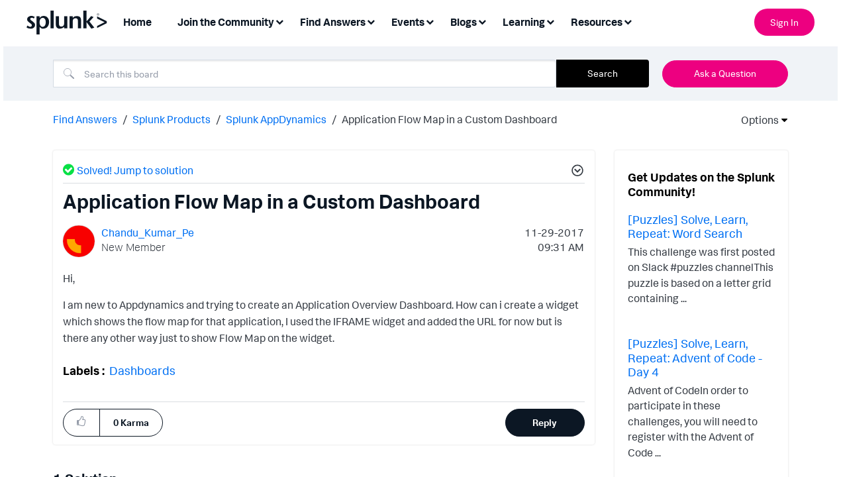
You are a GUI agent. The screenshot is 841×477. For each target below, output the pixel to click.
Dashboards (142, 369)
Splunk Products (171, 118)
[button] (81, 420)
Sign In (784, 22)
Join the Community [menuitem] (225, 21)
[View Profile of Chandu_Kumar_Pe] (147, 231)
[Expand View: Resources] (627, 21)
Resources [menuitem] (596, 21)
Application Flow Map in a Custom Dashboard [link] (449, 118)
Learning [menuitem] (524, 21)
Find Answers (85, 118)
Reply (544, 421)
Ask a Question (725, 73)
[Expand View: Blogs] (482, 21)
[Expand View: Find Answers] (370, 21)
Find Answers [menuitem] (333, 21)
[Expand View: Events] (429, 21)
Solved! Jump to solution (135, 169)
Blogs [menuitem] (463, 21)
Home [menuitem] (137, 21)
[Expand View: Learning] (550, 21)
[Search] (304, 73)
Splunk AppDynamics (276, 118)
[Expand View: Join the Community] (279, 21)
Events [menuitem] (407, 21)
